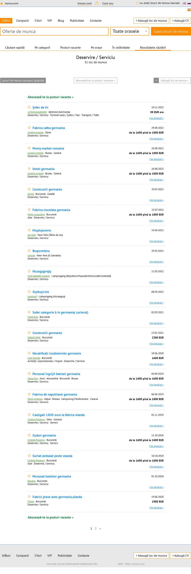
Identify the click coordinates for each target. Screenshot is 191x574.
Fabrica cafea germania (49, 128)
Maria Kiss (33, 316)
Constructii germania (47, 189)
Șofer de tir (40, 107)
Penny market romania (48, 148)
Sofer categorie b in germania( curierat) (60, 312)
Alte (30, 217)
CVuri (38, 20)
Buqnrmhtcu (41, 251)
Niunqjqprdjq (42, 271)
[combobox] (129, 31)
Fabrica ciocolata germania (51, 210)
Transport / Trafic (90, 115)
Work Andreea (35, 398)
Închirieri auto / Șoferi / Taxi (65, 115)
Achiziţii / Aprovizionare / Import (45, 361)
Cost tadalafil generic (39, 275)
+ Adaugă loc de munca (151, 20)
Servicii (54, 422)
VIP (49, 20)
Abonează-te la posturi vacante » (50, 97)
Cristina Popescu (36, 419)
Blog (61, 20)
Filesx (31, 501)
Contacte (95, 20)
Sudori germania (44, 435)
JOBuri (6, 555)
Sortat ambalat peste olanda (52, 456)
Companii (22, 20)
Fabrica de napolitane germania (55, 394)
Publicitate (77, 20)
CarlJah (31, 255)
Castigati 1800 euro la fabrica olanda (59, 415)
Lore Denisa (34, 357)
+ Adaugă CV (180, 20)
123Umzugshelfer (37, 111)
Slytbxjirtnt (41, 292)
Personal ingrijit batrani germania (56, 374)
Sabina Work (34, 337)
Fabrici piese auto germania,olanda (57, 497)
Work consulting (36, 214)
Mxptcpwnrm (42, 230)
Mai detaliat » (156, 118)
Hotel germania (43, 169)
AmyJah (32, 234)
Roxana (31, 480)
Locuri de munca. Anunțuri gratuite (23, 80)
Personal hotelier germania (52, 476)
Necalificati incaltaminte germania (57, 353)
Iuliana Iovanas (35, 132)
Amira (31, 193)
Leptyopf (32, 296)
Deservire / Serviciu (38, 115)
